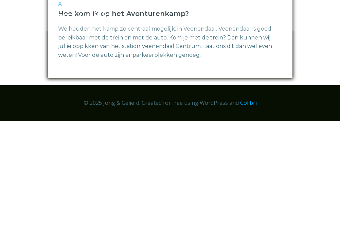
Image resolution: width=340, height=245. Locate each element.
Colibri (248, 103)
